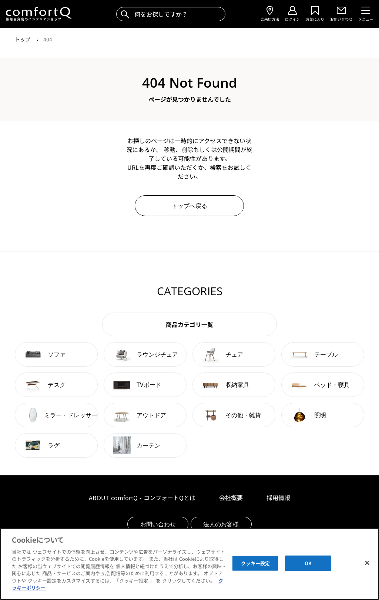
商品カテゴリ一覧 (189, 324)
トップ (23, 39)
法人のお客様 (221, 524)
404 (47, 39)
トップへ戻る (189, 206)
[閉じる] (367, 563)
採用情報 (278, 497)
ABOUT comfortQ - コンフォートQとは (142, 497)
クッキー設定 (255, 563)
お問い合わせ (158, 524)
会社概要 (231, 497)
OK (308, 563)
